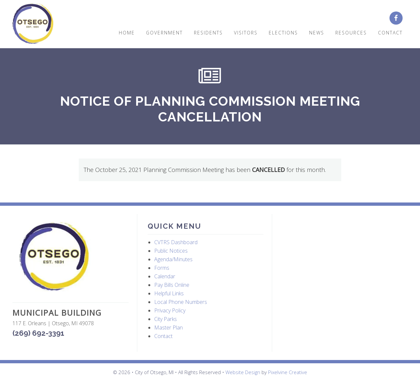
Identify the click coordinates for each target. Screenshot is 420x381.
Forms (161, 267)
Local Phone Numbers (180, 302)
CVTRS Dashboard (176, 242)
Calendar (164, 276)
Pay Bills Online (171, 284)
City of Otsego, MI (32, 23)
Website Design (242, 372)
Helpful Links (169, 293)
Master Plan (168, 327)
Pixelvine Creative (287, 372)
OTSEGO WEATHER (341, 245)
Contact (163, 336)
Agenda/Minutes (173, 259)
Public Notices (171, 250)
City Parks (165, 319)
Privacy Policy (169, 310)
